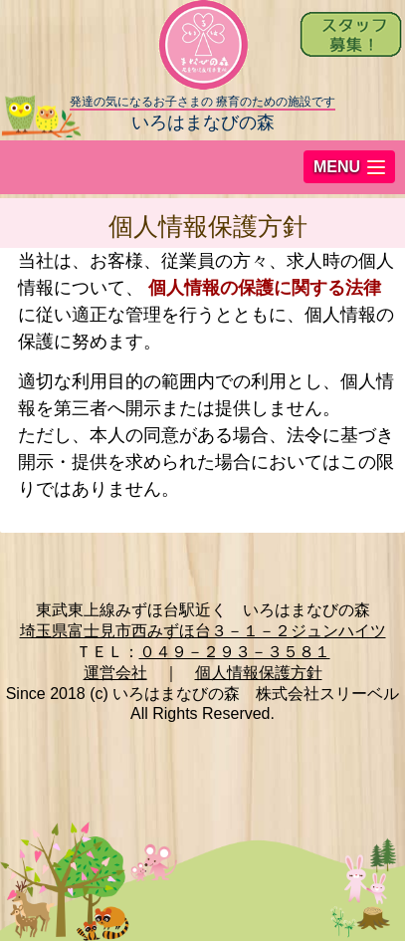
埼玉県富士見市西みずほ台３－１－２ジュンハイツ (203, 630)
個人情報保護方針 (258, 672)
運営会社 (115, 672)
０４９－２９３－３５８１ (234, 651)
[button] (349, 166)
